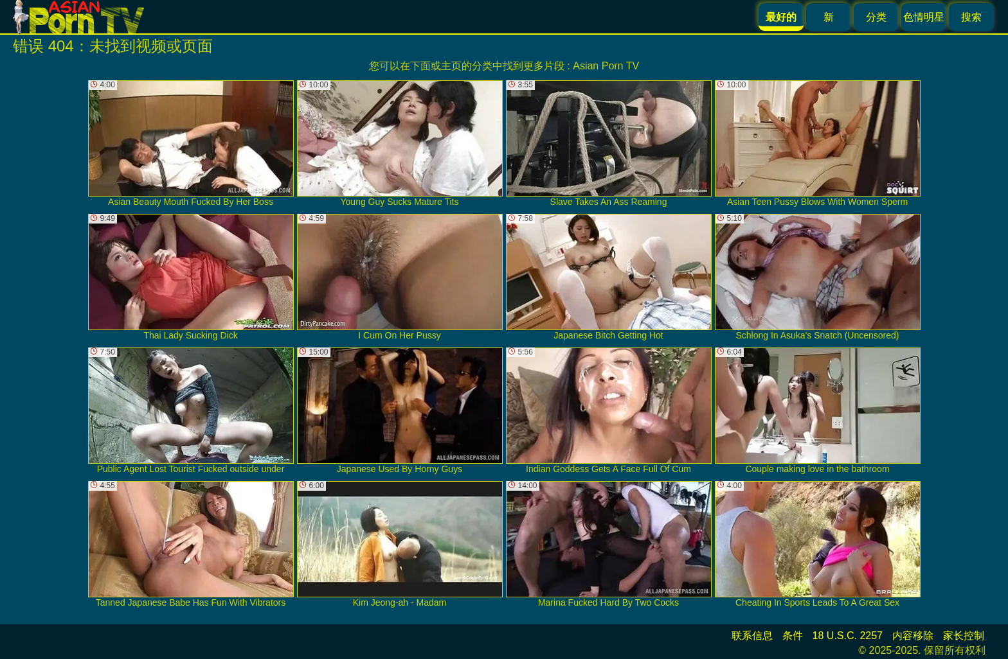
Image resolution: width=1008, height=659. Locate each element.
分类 (876, 17)
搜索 (971, 17)
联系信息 (752, 635)
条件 (792, 635)
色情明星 (923, 17)
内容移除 (912, 635)
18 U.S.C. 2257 (848, 635)
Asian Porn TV (606, 65)
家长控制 (963, 635)
